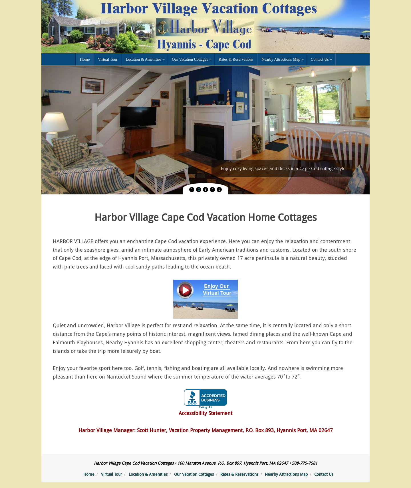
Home (88, 474)
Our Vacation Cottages (194, 474)
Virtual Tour (111, 474)
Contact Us (323, 474)
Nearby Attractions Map (286, 474)
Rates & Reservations (239, 474)
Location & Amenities (148, 474)
